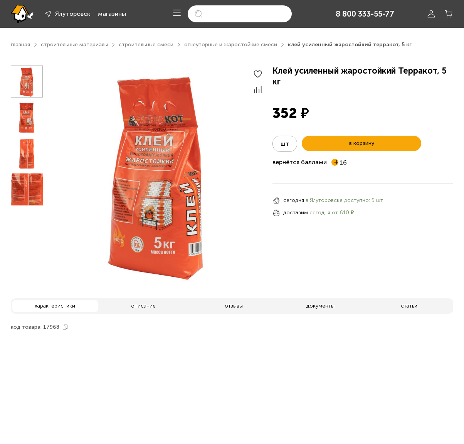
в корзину (361, 143)
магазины (112, 13)
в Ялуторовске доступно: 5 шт (344, 200)
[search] (240, 13)
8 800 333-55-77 (365, 13)
